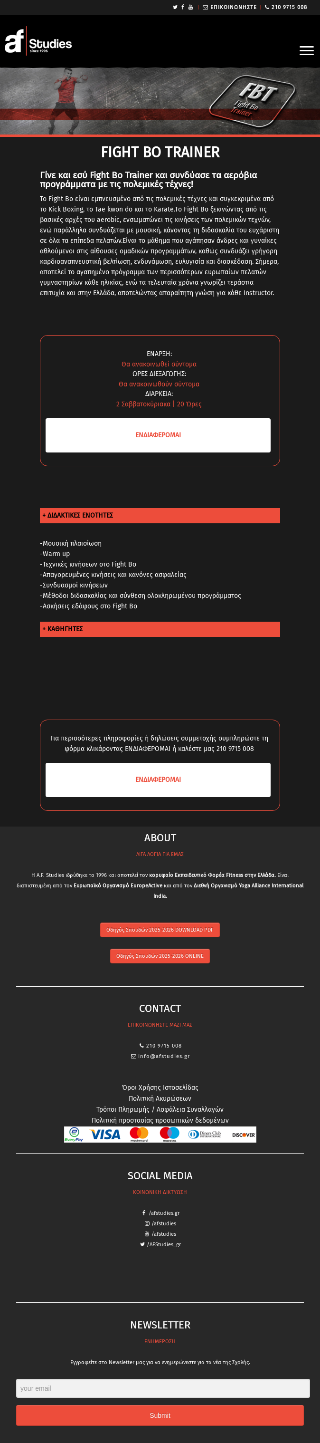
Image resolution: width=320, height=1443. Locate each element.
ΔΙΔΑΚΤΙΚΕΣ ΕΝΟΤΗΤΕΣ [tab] (80, 515)
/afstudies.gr (164, 1213)
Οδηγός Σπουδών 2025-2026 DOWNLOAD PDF (160, 930)
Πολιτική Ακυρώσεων (160, 1099)
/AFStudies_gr (164, 1244)
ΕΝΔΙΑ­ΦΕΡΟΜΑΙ (158, 435)
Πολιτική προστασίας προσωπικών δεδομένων (160, 1120)
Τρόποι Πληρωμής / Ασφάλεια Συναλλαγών (160, 1110)
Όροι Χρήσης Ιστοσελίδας (160, 1088)
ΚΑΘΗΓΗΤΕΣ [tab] (65, 629)
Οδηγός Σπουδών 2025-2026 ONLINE (160, 956)
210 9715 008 (289, 7)
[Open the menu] (307, 51)
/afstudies (163, 1224)
